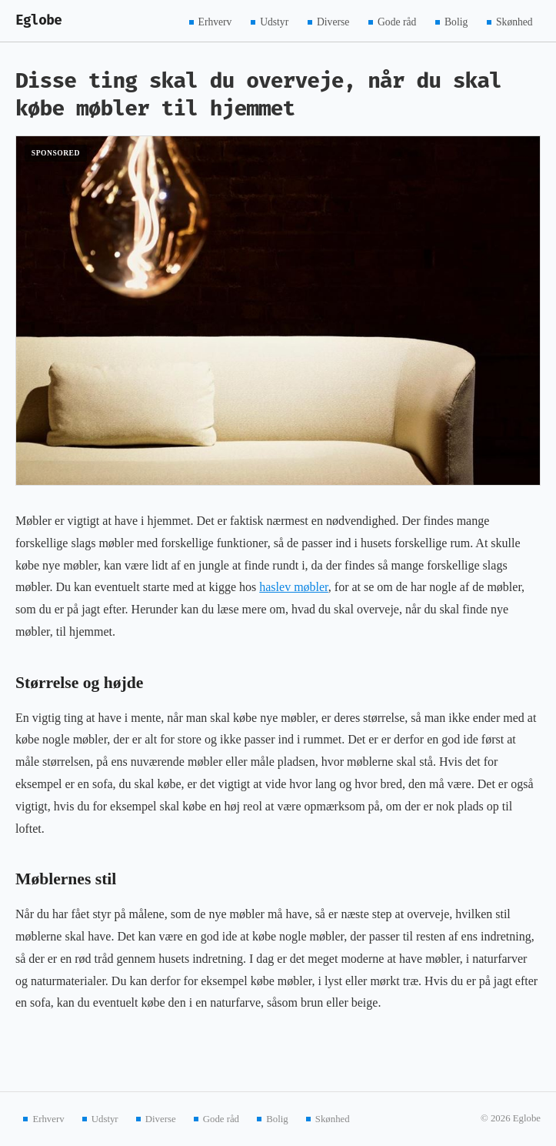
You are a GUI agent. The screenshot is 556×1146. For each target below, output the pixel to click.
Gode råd (397, 21)
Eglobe (38, 20)
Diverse (333, 21)
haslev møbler (293, 586)
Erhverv (215, 21)
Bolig (456, 21)
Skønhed (514, 21)
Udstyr (274, 21)
